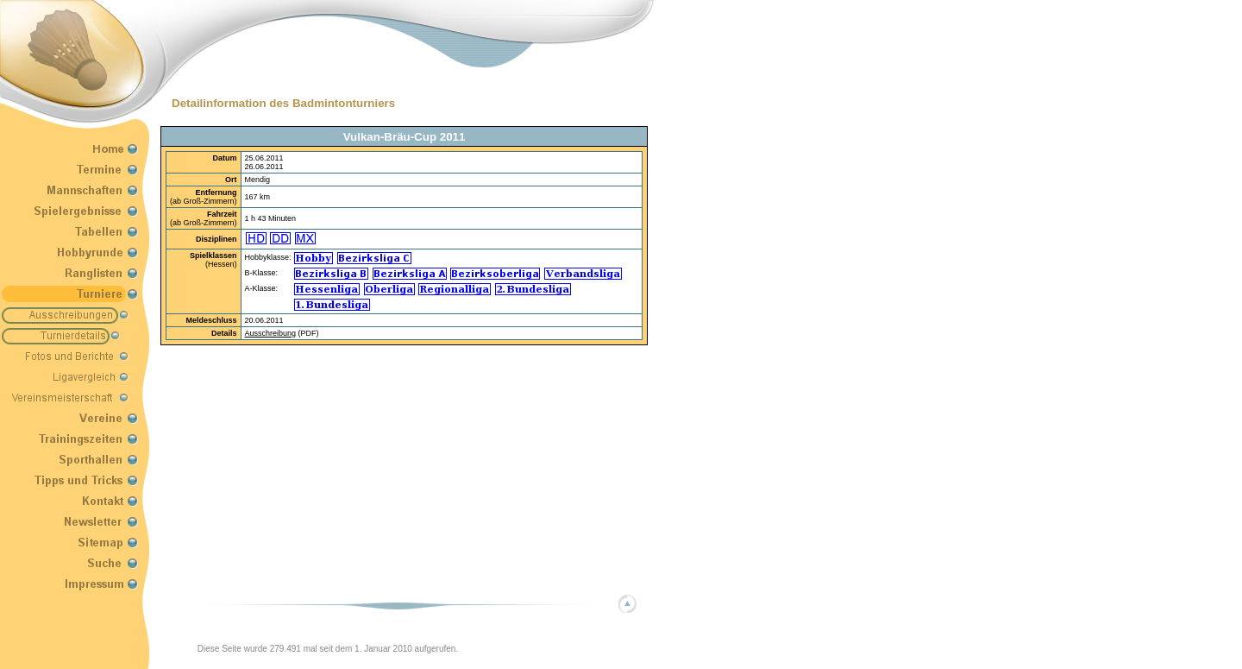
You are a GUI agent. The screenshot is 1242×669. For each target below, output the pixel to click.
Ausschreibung (271, 333)
